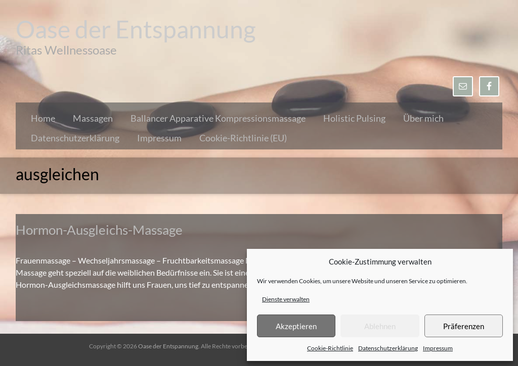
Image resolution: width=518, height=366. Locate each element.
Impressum (438, 348)
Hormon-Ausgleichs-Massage (99, 230)
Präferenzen (463, 326)
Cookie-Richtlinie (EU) (243, 137)
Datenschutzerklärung (388, 348)
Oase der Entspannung (136, 29)
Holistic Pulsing (354, 118)
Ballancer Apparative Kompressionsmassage (218, 118)
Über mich (423, 118)
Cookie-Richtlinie (330, 348)
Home (43, 118)
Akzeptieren (296, 326)
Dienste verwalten (286, 299)
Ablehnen (380, 326)
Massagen (93, 118)
